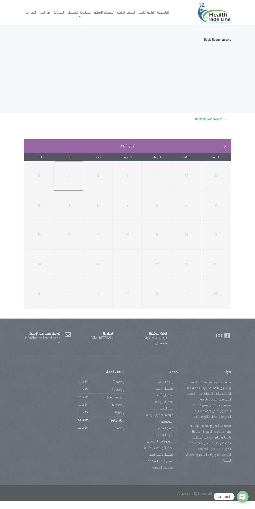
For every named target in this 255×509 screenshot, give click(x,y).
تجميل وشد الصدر (160, 462)
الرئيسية (163, 12)
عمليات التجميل (79, 12)
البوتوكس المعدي (160, 449)
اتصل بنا (31, 12)
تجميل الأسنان (103, 12)
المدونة (58, 12)
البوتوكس (166, 429)
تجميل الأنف (126, 12)
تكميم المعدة (162, 475)
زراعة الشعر (146, 12)
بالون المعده (164, 442)
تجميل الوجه (164, 409)
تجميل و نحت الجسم (158, 455)
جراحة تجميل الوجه (159, 422)
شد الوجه (166, 416)
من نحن (44, 12)
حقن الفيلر (165, 436)
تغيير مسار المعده (160, 469)
